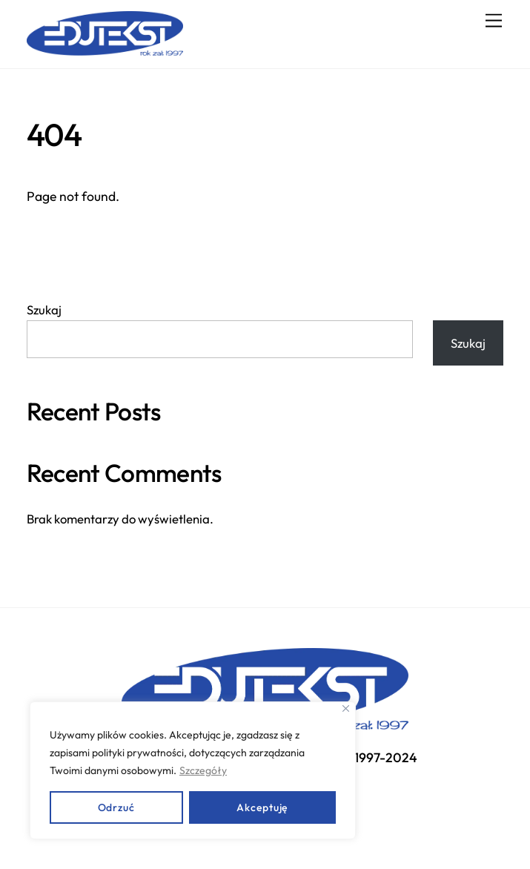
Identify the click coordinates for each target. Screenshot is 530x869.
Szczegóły (203, 770)
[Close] (345, 708)
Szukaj (44, 309)
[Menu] (494, 20)
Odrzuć (116, 807)
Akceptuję (262, 807)
